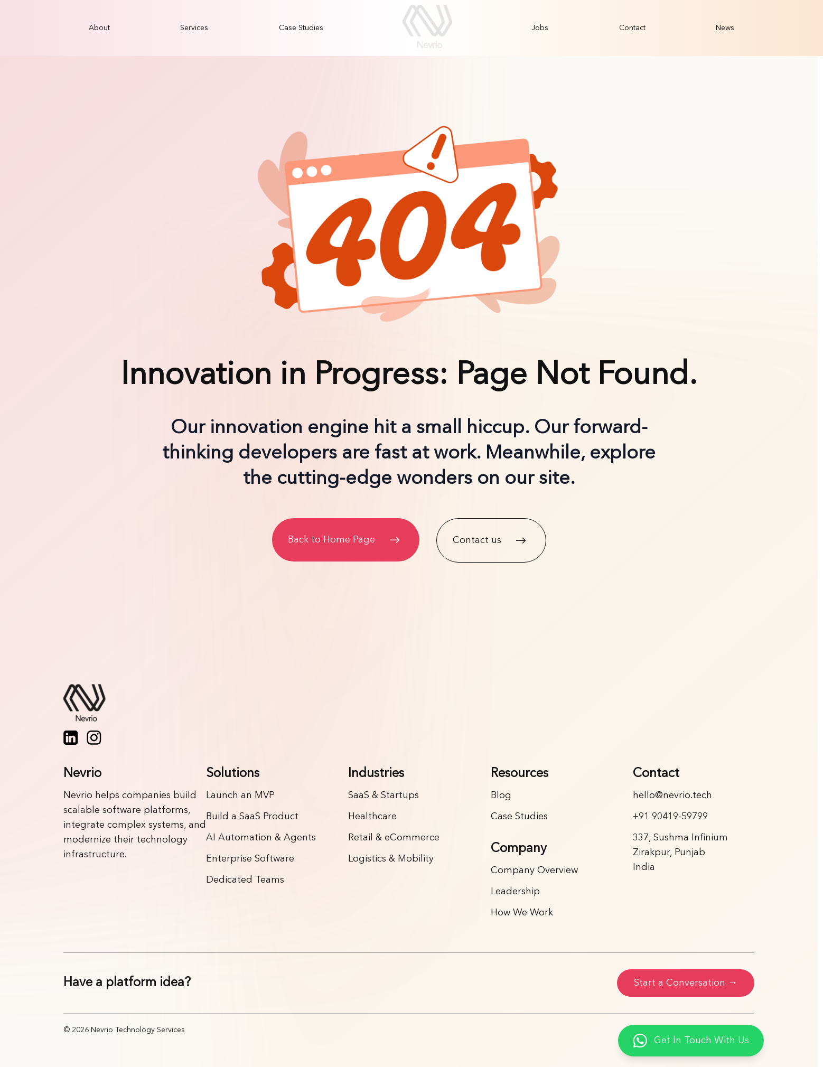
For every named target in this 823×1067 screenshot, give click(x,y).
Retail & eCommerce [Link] (393, 838)
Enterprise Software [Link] (250, 859)
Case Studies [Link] (519, 816)
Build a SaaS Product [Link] (252, 816)
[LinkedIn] (70, 738)
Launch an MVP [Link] (240, 795)
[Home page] (408, 704)
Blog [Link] (501, 795)
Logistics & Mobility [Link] (391, 859)
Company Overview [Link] (534, 870)
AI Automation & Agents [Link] (261, 838)
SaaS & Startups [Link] (383, 795)
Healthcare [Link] (372, 816)
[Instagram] (94, 738)
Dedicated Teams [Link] (245, 880)
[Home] (427, 28)
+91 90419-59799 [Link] (670, 816)
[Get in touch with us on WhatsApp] (691, 1040)
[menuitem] (99, 28)
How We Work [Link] (522, 913)
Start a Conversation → (685, 983)
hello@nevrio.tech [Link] (672, 795)
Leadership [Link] (515, 891)
